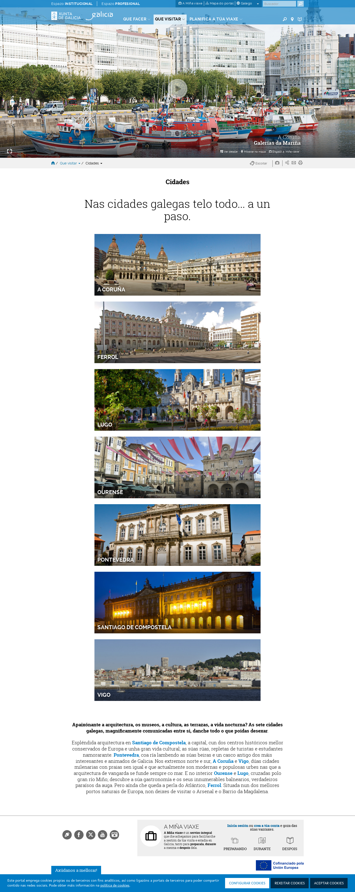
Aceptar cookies (329, 883)
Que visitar (70, 163)
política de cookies (114, 885)
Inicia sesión (237, 825)
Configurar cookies (247, 883)
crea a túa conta (267, 825)
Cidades (94, 163)
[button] (261, 163)
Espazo (71, 4)
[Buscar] (279, 4)
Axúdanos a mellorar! (76, 870)
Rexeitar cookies (290, 883)
